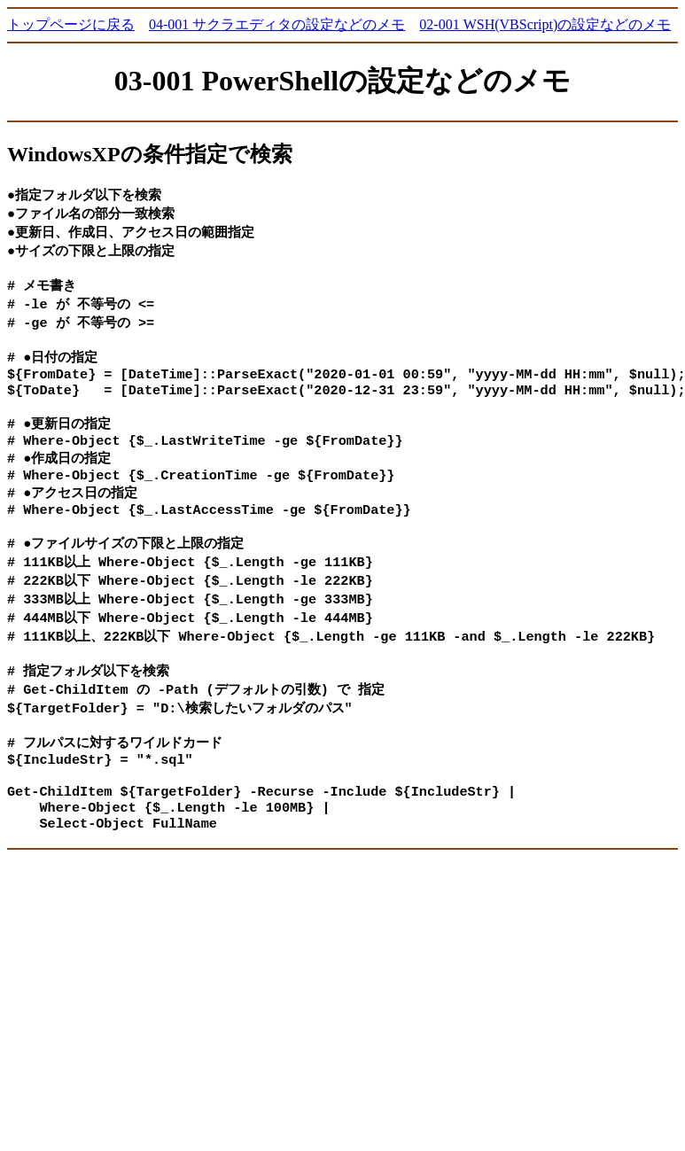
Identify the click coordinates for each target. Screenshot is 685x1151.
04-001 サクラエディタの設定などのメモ (277, 24)
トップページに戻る (71, 24)
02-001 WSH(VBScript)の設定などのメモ (545, 24)
